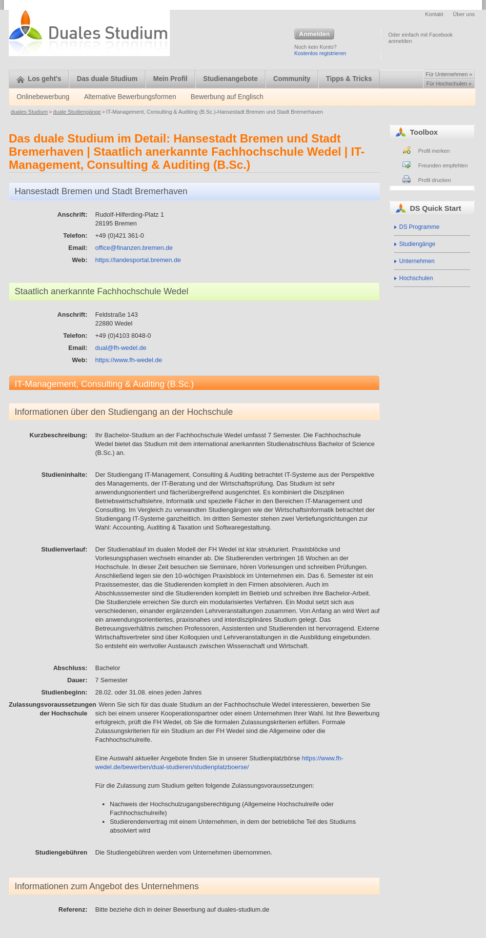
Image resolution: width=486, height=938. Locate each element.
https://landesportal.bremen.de (138, 260)
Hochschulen (416, 278)
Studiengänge (417, 244)
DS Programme (419, 227)
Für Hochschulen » (448, 83)
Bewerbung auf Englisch (227, 97)
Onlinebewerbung (43, 97)
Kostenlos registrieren (320, 53)
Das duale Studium (107, 78)
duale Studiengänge (77, 112)
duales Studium (29, 112)
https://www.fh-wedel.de (128, 360)
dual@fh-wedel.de (120, 347)
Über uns (464, 14)
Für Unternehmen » (448, 74)
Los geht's (39, 78)
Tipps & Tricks (349, 78)
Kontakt (434, 14)
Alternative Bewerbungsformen (130, 97)
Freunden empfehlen (443, 165)
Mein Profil (170, 78)
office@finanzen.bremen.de (134, 247)
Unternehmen (417, 261)
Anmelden (314, 35)
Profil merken (434, 151)
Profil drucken (434, 180)
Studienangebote (230, 78)
